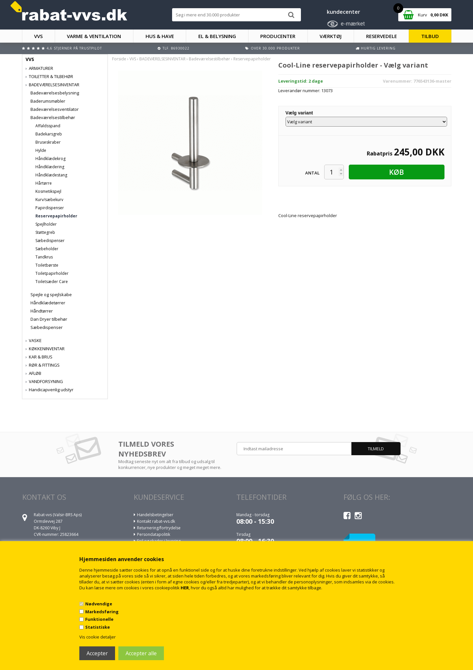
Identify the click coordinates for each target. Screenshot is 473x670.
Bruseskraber (48, 142)
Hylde (40, 150)
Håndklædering (49, 167)
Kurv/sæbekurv (49, 199)
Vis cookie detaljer (97, 637)
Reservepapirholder (56, 216)
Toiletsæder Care (51, 281)
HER (185, 588)
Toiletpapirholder (52, 273)
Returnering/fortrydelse (159, 528)
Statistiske (97, 627)
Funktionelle (99, 619)
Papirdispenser (49, 208)
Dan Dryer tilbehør (48, 319)
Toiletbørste (46, 265)
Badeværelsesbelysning (54, 93)
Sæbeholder (46, 249)
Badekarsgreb (48, 134)
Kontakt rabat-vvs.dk (156, 521)
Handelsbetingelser (155, 515)
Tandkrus (44, 257)
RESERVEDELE (381, 36)
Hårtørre (43, 183)
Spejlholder (46, 224)
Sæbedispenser (50, 240)
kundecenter (343, 11)
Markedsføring (102, 612)
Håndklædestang (51, 175)
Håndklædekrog (50, 158)
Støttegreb (45, 232)
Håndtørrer (41, 311)
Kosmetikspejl (48, 191)
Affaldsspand (47, 126)
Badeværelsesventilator (54, 109)
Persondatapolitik (153, 534)
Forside (119, 59)
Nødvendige (98, 604)
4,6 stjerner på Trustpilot (74, 48)
